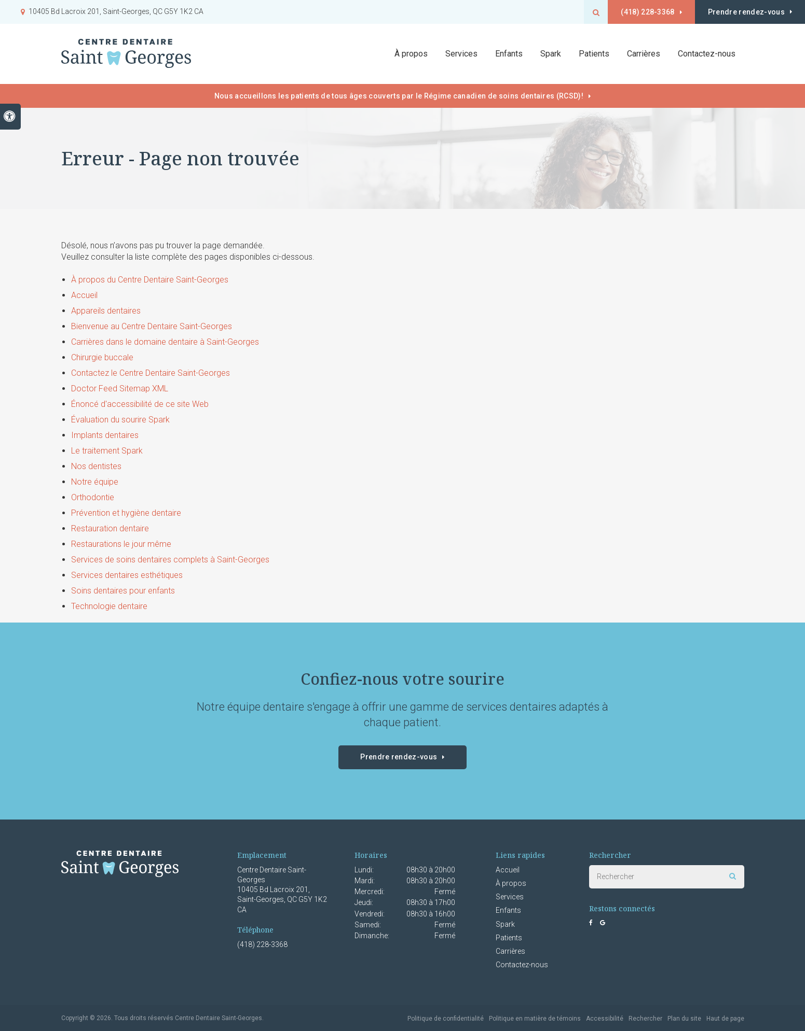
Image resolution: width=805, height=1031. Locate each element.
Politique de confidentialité (445, 1018)
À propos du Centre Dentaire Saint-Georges (149, 280)
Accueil (84, 295)
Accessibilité (604, 1018)
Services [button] (461, 54)
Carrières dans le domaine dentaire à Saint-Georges (165, 342)
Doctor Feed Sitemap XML (119, 388)
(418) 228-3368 (644, 12)
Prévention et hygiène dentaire (126, 513)
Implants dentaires (105, 435)
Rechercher (645, 1018)
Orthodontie (92, 497)
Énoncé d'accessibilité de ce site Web (140, 404)
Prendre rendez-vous (398, 757)
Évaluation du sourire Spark (120, 420)
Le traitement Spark (107, 451)
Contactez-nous (706, 54)
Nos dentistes (96, 466)
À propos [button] (411, 54)
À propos (511, 883)
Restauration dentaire (110, 528)
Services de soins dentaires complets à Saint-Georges (170, 559)
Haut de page (725, 1018)
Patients (594, 54)
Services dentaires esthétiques (127, 575)
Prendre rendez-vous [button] (745, 12)
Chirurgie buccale (102, 357)
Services (510, 897)
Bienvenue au (151, 326)
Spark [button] (550, 54)
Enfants (509, 54)
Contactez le (150, 373)
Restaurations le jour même (121, 544)
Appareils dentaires (106, 311)
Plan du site (684, 1018)
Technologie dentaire (109, 606)
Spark (505, 924)
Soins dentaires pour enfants (123, 591)
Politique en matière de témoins (535, 1018)
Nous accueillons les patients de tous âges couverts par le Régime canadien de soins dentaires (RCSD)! (398, 96)
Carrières (643, 54)
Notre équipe (94, 482)
